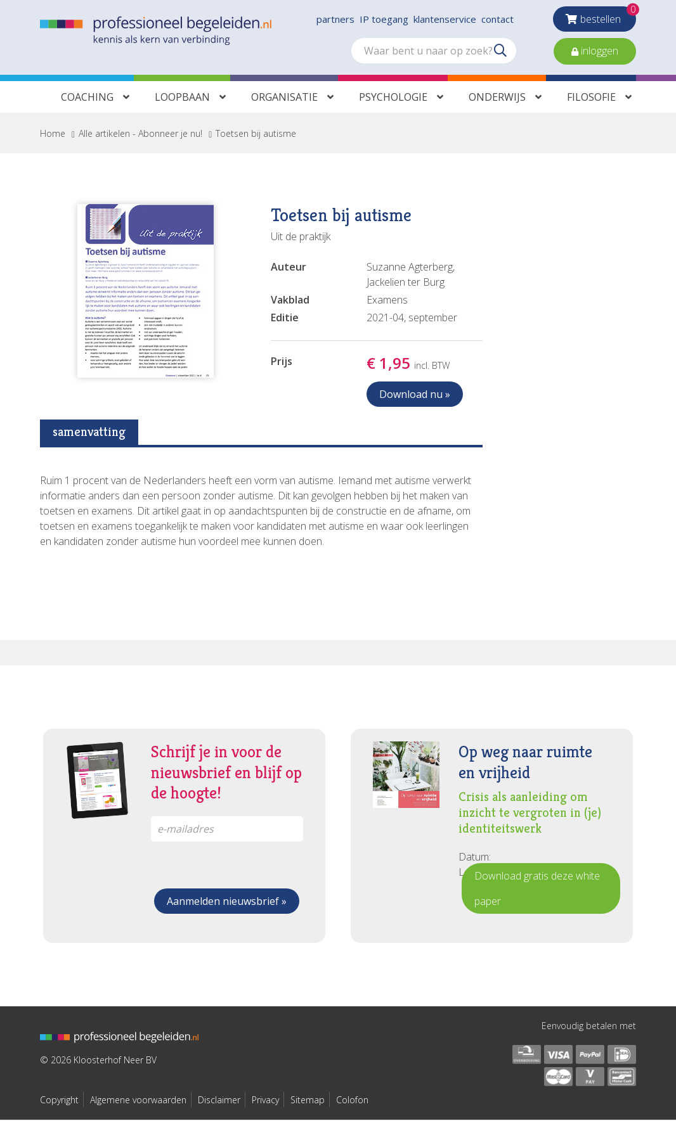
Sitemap (307, 1101)
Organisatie (284, 98)
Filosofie (591, 98)
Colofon (352, 1101)
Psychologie (393, 98)
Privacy (265, 1101)
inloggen (598, 51)
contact (497, 19)
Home (52, 135)
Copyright (59, 1101)
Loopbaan (182, 98)
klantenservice (444, 19)
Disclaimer (219, 1101)
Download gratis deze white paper (537, 889)
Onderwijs (497, 98)
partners (335, 19)
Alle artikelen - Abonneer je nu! (140, 135)
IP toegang (384, 19)
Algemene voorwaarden (138, 1101)
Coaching (87, 98)
